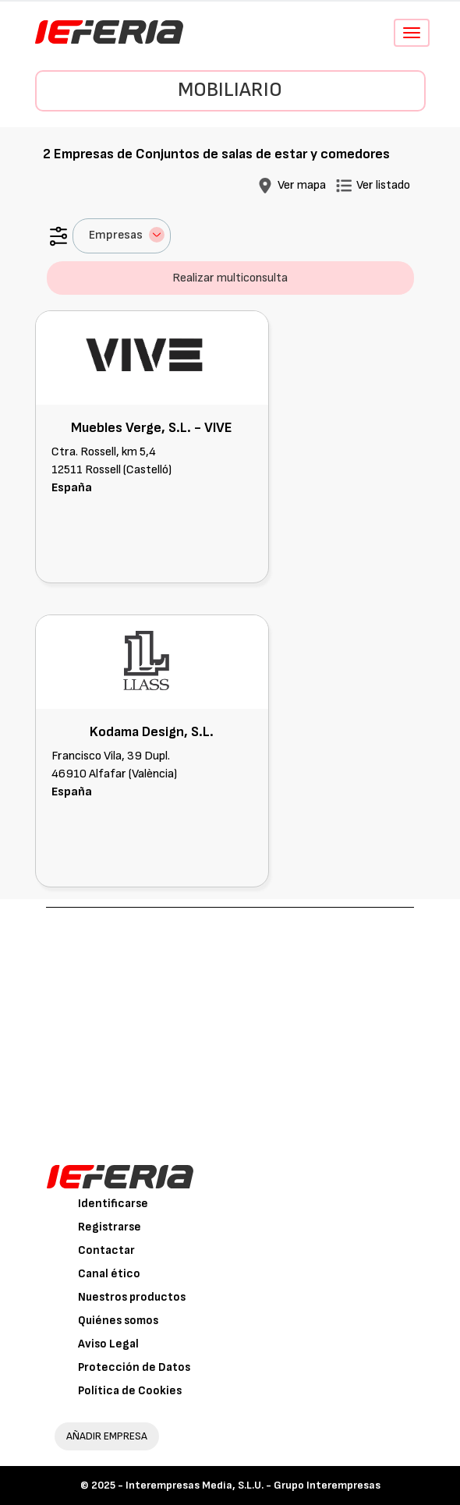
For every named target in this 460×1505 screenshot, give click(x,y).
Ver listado (383, 185)
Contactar (106, 1250)
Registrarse (109, 1227)
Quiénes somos (118, 1320)
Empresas (127, 235)
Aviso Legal (108, 1344)
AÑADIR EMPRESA (106, 1436)
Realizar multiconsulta (230, 278)
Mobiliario (230, 90)
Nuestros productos (132, 1297)
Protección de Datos (134, 1367)
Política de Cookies (130, 1390)
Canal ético (109, 1273)
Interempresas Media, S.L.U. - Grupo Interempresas (253, 1485)
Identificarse (113, 1203)
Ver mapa (302, 185)
